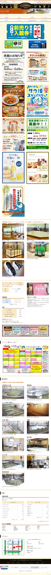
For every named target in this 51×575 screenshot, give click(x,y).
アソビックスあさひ (34, 567)
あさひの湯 (37, 562)
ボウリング (13, 562)
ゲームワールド (31, 562)
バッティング (24, 562)
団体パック (18, 562)
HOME (1, 14)
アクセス (42, 562)
